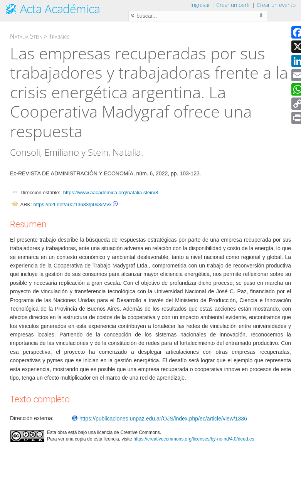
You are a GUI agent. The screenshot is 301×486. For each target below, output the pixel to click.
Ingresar (200, 4)
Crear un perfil (233, 4)
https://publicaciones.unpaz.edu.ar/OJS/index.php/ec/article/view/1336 (159, 418)
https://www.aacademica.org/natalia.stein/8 (110, 192)
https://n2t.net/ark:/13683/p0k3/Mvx (72, 204)
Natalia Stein (26, 36)
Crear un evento (276, 4)
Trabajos (59, 36)
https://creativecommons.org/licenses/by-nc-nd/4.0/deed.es (193, 439)
